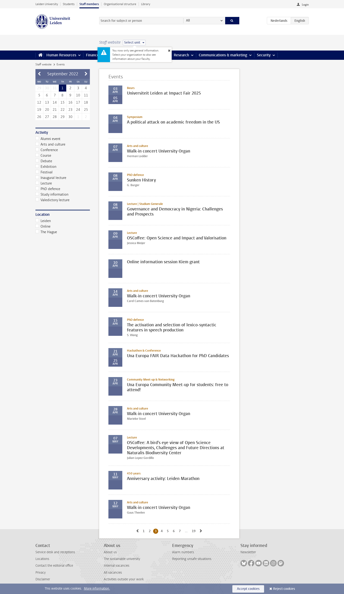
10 (78, 95)
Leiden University (46, 4)
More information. (97, 588)
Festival (44, 172)
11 (86, 95)
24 (78, 109)
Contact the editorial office (54, 565)
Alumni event (48, 139)
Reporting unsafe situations (191, 559)
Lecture (43, 183)
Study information (52, 194)
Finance (92, 55)
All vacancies (113, 572)
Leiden (43, 221)
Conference (46, 150)
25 (86, 109)
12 (39, 102)
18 (86, 102)
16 (70, 102)
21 (55, 109)
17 (78, 102)
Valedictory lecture (52, 200)
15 (62, 102)
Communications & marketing (223, 55)
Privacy (40, 572)
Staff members (89, 4)
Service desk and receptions (55, 552)
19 (39, 109)
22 (62, 109)
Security (264, 55)
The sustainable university (122, 559)
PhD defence (47, 189)
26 (39, 116)
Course (43, 155)
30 (70, 116)
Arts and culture (50, 144)
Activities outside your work (124, 579)
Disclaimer (42, 579)
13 (47, 102)
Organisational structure (120, 4)
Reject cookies (284, 589)
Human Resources (61, 55)
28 (55, 116)
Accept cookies (248, 589)
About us (110, 552)
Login (305, 4)
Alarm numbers (183, 552)
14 (55, 102)
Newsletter (248, 552)
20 (47, 109)
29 (62, 116)
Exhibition (46, 166)
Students (69, 4)
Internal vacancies (116, 565)
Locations (42, 559)
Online (43, 226)
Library (145, 4)
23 (70, 109)
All (188, 20)
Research (181, 55)
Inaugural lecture (50, 177)
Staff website (43, 64)
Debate (43, 161)
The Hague (46, 232)
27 (47, 116)
